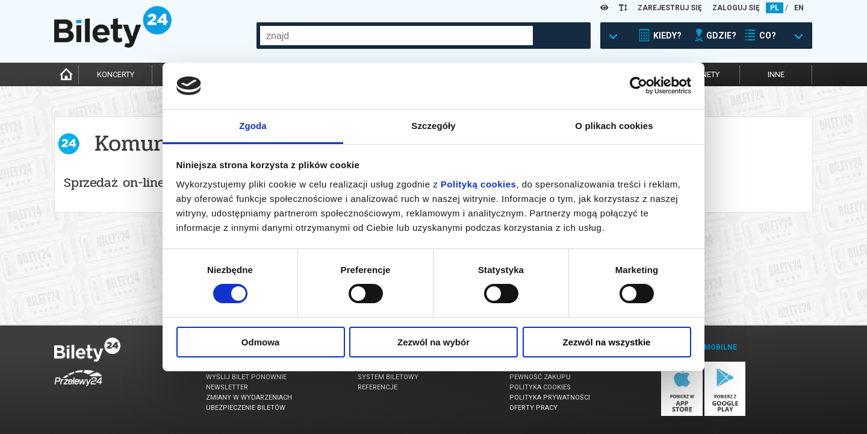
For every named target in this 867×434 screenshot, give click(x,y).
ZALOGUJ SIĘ (736, 8)
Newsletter (227, 387)
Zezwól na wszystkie (607, 342)
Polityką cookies (479, 184)
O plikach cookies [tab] (614, 126)
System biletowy (388, 377)
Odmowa (260, 342)
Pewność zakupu (540, 377)
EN (799, 8)
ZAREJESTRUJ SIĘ (670, 8)
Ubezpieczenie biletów (245, 408)
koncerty (115, 74)
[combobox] (396, 35)
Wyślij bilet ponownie (246, 377)
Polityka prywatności (549, 397)
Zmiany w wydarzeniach (249, 397)
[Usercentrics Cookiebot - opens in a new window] (638, 86)
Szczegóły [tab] (433, 126)
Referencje (377, 387)
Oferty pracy (533, 408)
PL (774, 8)
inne (776, 74)
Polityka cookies (540, 387)
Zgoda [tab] (253, 126)
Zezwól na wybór (433, 342)
